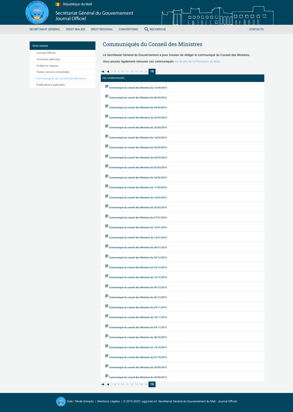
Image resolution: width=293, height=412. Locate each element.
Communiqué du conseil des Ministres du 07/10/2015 (139, 356)
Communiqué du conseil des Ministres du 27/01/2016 (139, 216)
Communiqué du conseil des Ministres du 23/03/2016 (139, 126)
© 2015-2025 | (132, 401)
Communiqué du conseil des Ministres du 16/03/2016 (139, 136)
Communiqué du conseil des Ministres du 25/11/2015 (139, 306)
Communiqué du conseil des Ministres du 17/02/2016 (139, 186)
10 (122, 71)
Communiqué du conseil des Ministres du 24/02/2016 (139, 176)
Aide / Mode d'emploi (80, 401)
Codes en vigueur (47, 65)
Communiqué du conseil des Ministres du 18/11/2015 (139, 316)
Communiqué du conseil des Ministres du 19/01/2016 (139, 226)
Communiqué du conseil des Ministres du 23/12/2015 (139, 266)
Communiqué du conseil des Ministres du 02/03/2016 (139, 166)
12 (131, 71)
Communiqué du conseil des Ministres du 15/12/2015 (139, 276)
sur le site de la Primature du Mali (197, 61)
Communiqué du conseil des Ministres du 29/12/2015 (139, 256)
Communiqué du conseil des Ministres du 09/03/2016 (139, 146)
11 (127, 71)
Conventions (128, 29)
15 (146, 71)
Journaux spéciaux (48, 59)
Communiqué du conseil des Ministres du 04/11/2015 (139, 326)
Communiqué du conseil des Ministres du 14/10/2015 (139, 346)
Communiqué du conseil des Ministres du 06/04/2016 (139, 96)
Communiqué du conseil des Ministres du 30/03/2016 (139, 116)
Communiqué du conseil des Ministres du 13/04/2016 (139, 86)
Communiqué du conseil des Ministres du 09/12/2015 (139, 286)
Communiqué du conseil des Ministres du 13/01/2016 (139, 236)
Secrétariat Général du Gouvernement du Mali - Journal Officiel (197, 401)
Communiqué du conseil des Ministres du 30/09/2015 (139, 366)
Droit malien (75, 29)
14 (141, 71)
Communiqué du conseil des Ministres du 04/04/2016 (139, 106)
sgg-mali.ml (149, 401)
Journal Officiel (45, 53)
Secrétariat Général (44, 29)
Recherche (155, 29)
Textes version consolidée (52, 72)
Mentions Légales (108, 401)
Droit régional (102, 29)
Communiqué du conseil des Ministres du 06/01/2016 (139, 246)
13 (136, 71)
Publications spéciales (50, 84)
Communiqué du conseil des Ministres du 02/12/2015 (139, 296)
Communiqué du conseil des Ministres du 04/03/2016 (139, 156)
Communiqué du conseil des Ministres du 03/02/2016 (139, 206)
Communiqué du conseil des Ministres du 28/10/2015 (139, 336)
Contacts (256, 29)
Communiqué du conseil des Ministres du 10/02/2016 (139, 196)
